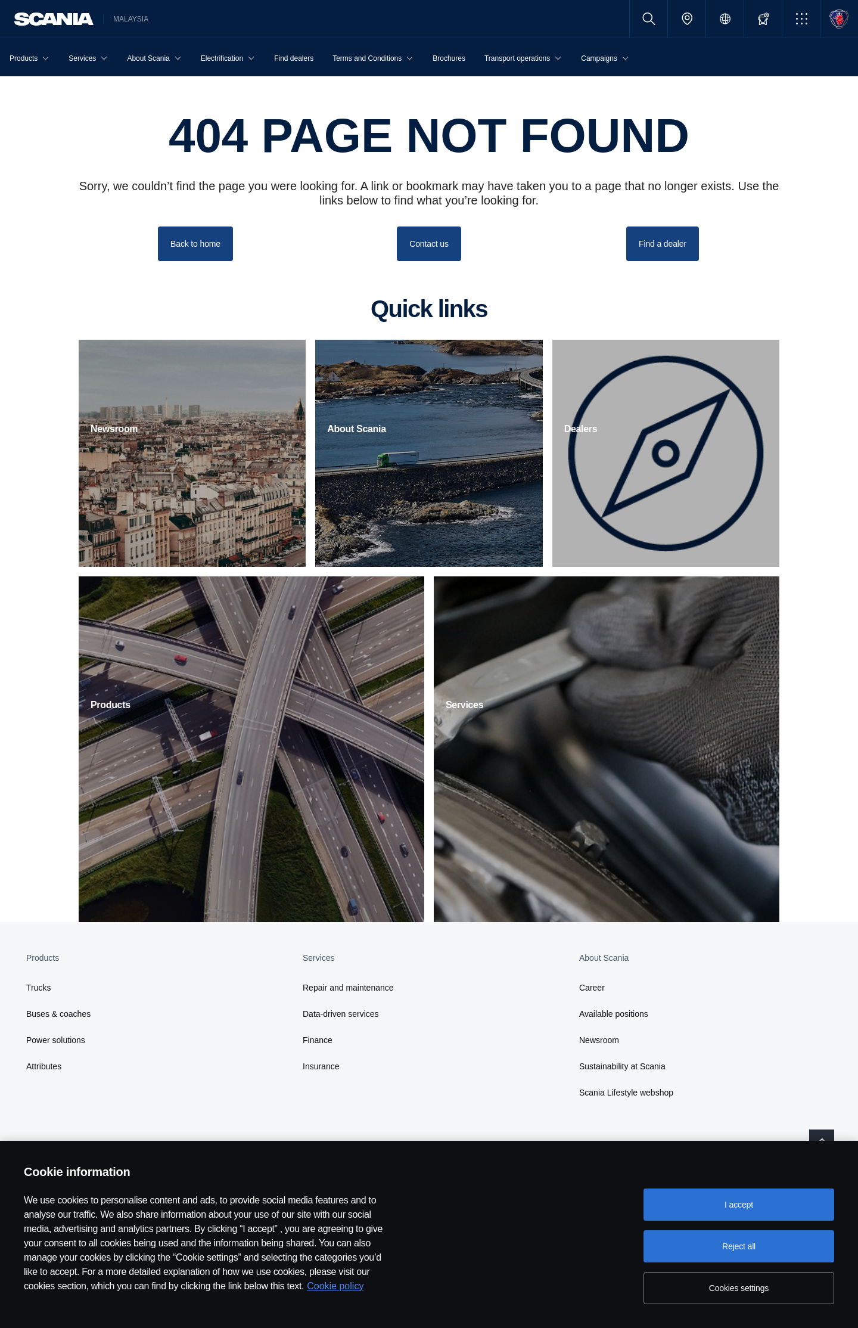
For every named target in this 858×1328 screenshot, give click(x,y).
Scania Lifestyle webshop (626, 1092)
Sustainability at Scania (622, 1066)
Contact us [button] (429, 244)
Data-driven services (341, 1014)
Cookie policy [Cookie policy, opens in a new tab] (335, 1286)
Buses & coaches (58, 1014)
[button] (801, 19)
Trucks (38, 987)
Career (592, 987)
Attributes (43, 1066)
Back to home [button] (195, 244)
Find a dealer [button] (662, 244)
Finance (317, 1040)
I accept (739, 1204)
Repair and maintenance (348, 987)
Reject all (739, 1246)
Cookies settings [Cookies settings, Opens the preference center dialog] (739, 1288)
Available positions (613, 1014)
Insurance (321, 1066)
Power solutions (55, 1040)
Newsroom (599, 1040)
